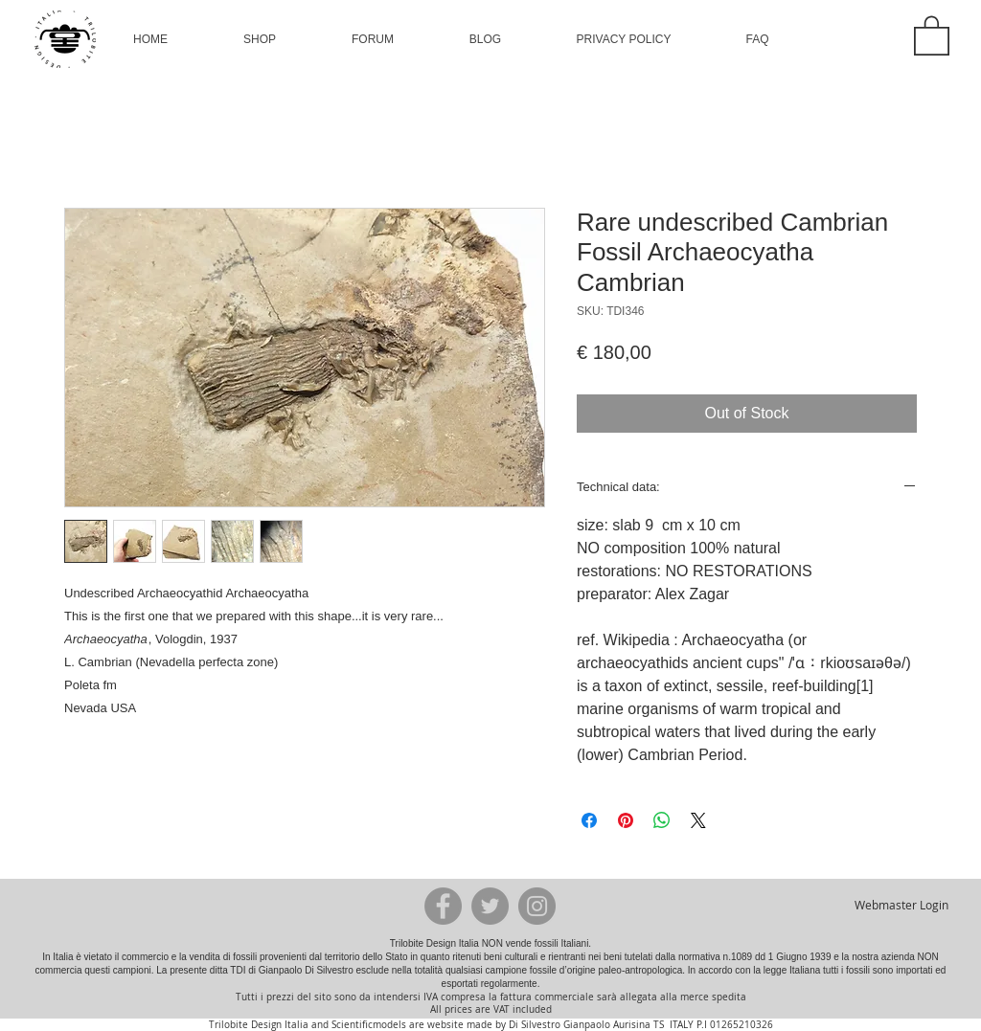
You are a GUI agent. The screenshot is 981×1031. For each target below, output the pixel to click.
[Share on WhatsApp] (661, 820)
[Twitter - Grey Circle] (490, 906)
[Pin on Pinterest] (625, 820)
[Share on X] (698, 820)
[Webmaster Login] (901, 905)
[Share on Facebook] (589, 820)
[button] (259, 39)
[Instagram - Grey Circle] (537, 906)
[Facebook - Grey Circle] (443, 906)
